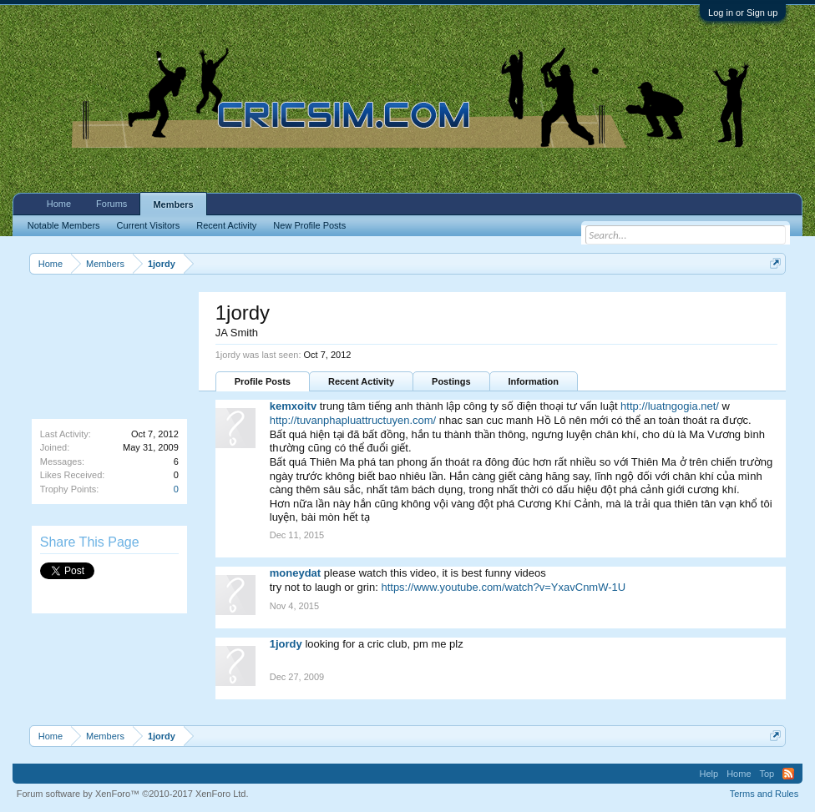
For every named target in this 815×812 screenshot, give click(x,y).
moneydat (295, 573)
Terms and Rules (764, 794)
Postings (451, 381)
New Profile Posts (309, 225)
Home (59, 204)
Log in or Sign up (742, 13)
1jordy (286, 644)
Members (173, 204)
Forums (111, 204)
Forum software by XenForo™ (133, 794)
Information (534, 381)
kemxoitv (293, 406)
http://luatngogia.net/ (669, 406)
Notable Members (64, 225)
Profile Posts (263, 381)
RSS (788, 773)
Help (709, 774)
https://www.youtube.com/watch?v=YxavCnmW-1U (503, 587)
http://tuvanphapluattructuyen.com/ (353, 420)
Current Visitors (148, 225)
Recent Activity (361, 381)
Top (767, 774)
